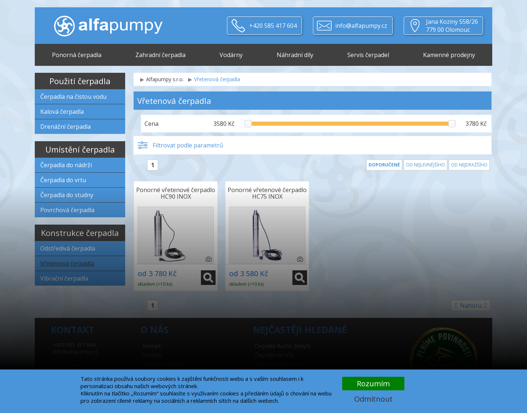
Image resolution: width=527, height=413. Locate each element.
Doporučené (384, 165)
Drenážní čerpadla (65, 127)
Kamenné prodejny (449, 55)
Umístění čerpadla (80, 149)
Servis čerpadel (368, 55)
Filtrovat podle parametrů (188, 145)
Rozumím (373, 383)
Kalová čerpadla (62, 112)
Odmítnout (373, 399)
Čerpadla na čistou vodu (73, 97)
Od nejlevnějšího (425, 165)
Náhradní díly (295, 55)
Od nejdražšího (469, 165)
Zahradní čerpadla (160, 55)
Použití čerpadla (80, 80)
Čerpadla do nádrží (66, 165)
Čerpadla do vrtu (63, 180)
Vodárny (231, 55)
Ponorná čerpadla (76, 55)
